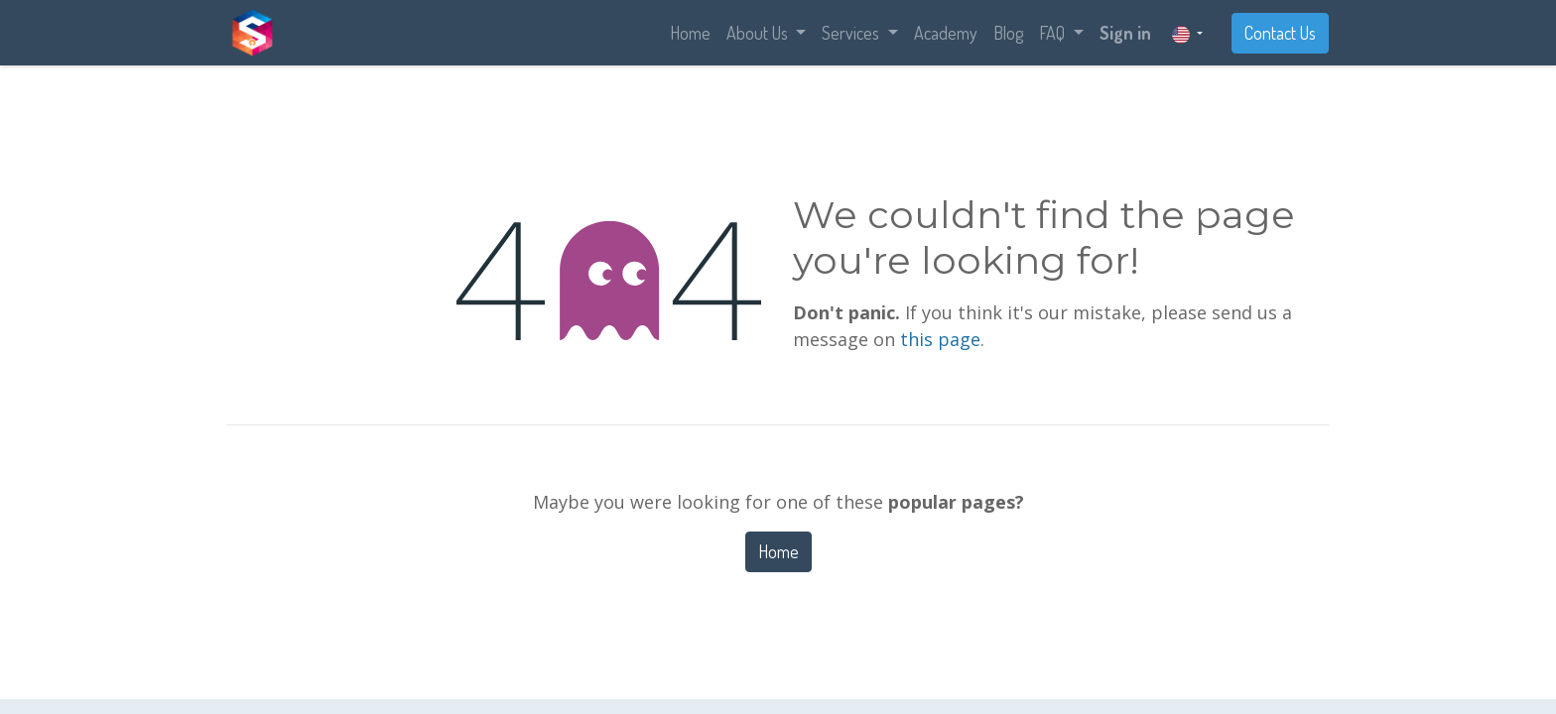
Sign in (1125, 33)
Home (778, 551)
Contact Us (1280, 33)
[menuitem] (690, 33)
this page (940, 339)
